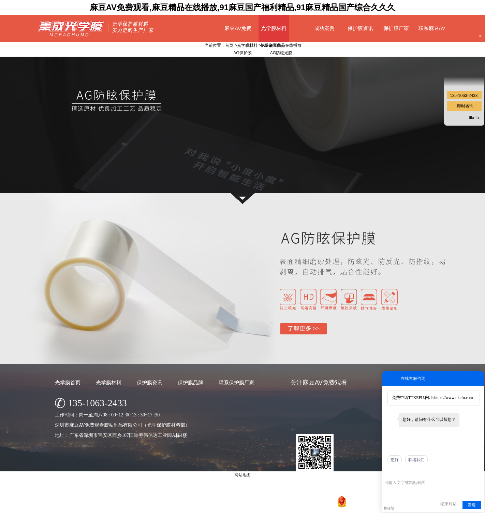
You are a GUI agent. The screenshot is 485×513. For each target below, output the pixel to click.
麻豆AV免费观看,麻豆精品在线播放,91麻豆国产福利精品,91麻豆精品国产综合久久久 (243, 7)
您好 (395, 459)
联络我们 (416, 459)
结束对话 (448, 503)
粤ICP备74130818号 (296, 506)
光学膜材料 (273, 28)
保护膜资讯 (360, 28)
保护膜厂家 (396, 28)
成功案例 (324, 28)
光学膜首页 (67, 382)
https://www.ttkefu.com (453, 397)
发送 (472, 504)
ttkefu (474, 117)
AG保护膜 (271, 45)
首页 (229, 45)
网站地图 (326, 506)
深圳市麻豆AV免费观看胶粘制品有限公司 (214, 506)
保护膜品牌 (190, 382)
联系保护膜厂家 (236, 382)
